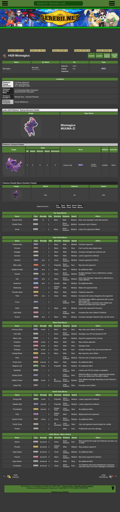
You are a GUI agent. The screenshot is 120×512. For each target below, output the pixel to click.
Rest (17, 358)
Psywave (17, 346)
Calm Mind (17, 312)
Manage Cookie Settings (83, 486)
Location (99, 56)
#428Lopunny (15, 476)
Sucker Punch (17, 419)
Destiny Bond (17, 375)
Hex (17, 279)
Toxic (17, 414)
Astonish (17, 260)
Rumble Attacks (107, 55)
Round (17, 317)
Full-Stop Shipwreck (21, 82)
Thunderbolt (17, 409)
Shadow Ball (67, 165)
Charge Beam (17, 353)
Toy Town (58, 206)
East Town (63, 206)
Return (17, 442)
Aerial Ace (17, 283)
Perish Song (17, 424)
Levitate (105, 165)
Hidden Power (17, 380)
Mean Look (17, 338)
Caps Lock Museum (21, 84)
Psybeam (17, 342)
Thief (17, 296)
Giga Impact (17, 452)
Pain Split (17, 334)
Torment (17, 248)
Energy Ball (17, 399)
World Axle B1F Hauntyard (24, 92)
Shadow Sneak (17, 269)
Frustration (17, 466)
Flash (17, 308)
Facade (17, 274)
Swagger (17, 252)
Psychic (17, 457)
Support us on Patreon (60, 492)
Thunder (17, 447)
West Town (69, 206)
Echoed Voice (17, 220)
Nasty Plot (17, 385)
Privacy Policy (67, 486)
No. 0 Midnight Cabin (22, 86)
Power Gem (17, 362)
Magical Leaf (17, 366)
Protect (17, 429)
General (91, 56)
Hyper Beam (17, 461)
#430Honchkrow (103, 476)
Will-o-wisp (17, 265)
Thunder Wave (17, 292)
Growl (17, 229)
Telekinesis (17, 288)
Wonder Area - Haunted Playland (26, 97)
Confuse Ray (17, 244)
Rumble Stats (114, 55)
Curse (17, 302)
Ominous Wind (17, 329)
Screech (17, 256)
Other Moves (80, 206)
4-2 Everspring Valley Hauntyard (26, 90)
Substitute (17, 370)
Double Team (17, 224)
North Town (74, 206)
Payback (17, 349)
